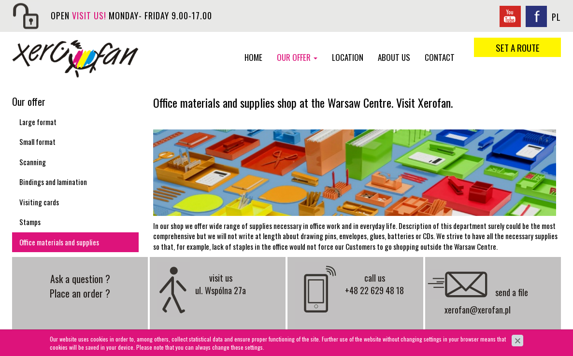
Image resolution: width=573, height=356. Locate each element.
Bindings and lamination (53, 181)
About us (394, 57)
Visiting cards (39, 202)
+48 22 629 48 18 (374, 290)
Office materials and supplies (59, 242)
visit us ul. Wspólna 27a (220, 284)
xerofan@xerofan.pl (477, 309)
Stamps (30, 221)
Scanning (32, 162)
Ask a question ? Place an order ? (80, 285)
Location (347, 57)
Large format (38, 121)
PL (556, 17)
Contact (440, 57)
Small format (37, 141)
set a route (518, 47)
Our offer (297, 57)
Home (253, 57)
